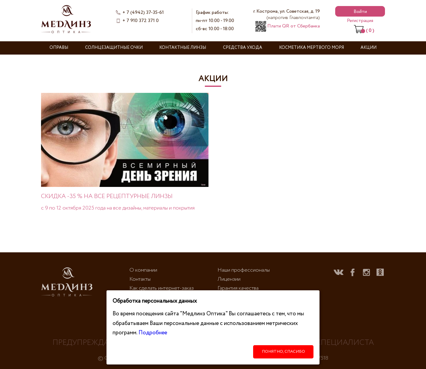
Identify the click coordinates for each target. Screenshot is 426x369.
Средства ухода (242, 48)
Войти (360, 11)
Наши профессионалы (244, 270)
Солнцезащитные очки (114, 48)
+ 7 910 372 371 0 (140, 20)
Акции (369, 48)
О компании (143, 270)
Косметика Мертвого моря (311, 48)
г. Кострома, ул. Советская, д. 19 (286, 14)
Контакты (140, 279)
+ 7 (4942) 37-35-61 (143, 12)
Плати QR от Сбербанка (288, 26)
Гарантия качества (238, 288)
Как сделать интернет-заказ (161, 288)
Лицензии (229, 279)
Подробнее (152, 333)
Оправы (58, 48)
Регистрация (360, 20)
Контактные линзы (182, 48)
